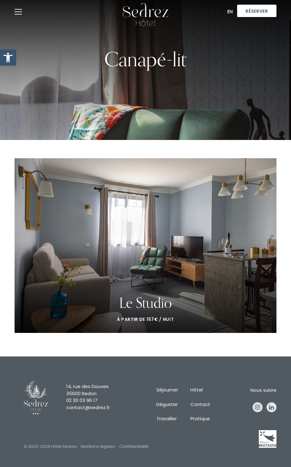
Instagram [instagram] (258, 407)
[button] (8, 58)
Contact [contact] (200, 405)
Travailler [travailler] (166, 419)
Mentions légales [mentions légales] (98, 447)
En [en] (230, 12)
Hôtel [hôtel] (196, 390)
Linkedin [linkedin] (271, 407)
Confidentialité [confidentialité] (134, 447)
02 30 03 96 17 (82, 401)
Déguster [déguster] (167, 405)
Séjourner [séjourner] (167, 390)
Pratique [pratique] (200, 419)
